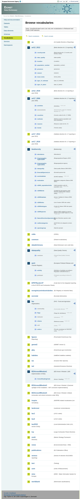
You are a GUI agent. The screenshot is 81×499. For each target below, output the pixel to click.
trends (39, 128)
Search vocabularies (33, 36)
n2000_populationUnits (44, 185)
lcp (33, 432)
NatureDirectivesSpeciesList (45, 218)
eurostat (35, 296)
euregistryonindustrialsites (42, 290)
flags (38, 313)
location (39, 61)
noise (34, 445)
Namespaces (8, 45)
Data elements (8, 30)
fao (33, 301)
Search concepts (48, 36)
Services (6, 41)
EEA (12, 1)
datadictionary (37, 245)
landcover (35, 408)
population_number (43, 65)
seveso (34, 455)
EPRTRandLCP (37, 283)
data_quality (41, 57)
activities (40, 105)
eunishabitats (41, 176)
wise (33, 474)
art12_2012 (36, 47)
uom (33, 468)
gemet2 (34, 344)
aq (32, 42)
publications (36, 450)
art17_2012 (36, 134)
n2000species (41, 211)
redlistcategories (42, 223)
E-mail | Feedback (10, 493)
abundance (40, 154)
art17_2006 (36, 98)
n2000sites (40, 202)
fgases (34, 337)
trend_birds (40, 77)
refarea (39, 321)
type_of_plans (41, 84)
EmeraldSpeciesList (43, 172)
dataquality (40, 168)
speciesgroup (41, 228)
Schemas (7, 34)
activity (39, 270)
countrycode (41, 52)
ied (33, 366)
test (33, 463)
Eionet (12, 16)
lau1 (33, 413)
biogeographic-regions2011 (42, 164)
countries (40, 115)
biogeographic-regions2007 (42, 158)
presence (40, 69)
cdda (33, 234)
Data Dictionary (19, 16)
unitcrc (39, 329)
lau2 (33, 419)
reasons (39, 124)
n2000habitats (41, 197)
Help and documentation (12, 20)
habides (35, 355)
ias (33, 361)
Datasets (7, 23)
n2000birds (40, 190)
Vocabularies (8, 38)
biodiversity (36, 149)
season (39, 73)
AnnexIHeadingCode (43, 379)
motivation (40, 180)
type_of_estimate (42, 80)
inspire (34, 400)
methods (40, 119)
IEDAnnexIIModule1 (39, 371)
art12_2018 (36, 91)
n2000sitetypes (42, 206)
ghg (33, 350)
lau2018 (35, 424)
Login (60, 1)
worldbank (36, 482)
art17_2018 (36, 141)
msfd (33, 437)
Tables (6, 27)
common (35, 239)
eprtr (33, 263)
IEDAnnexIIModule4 (39, 393)
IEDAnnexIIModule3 (39, 385)
